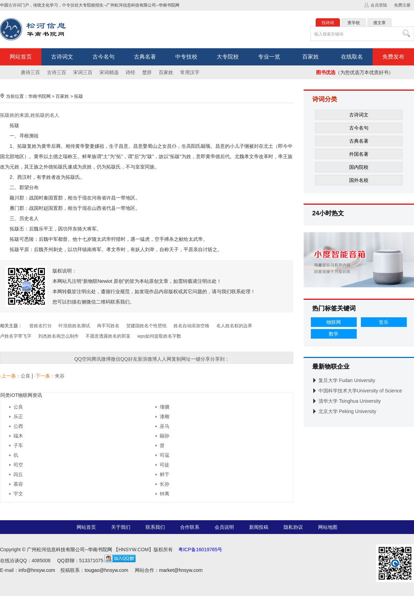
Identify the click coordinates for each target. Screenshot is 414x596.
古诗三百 (56, 72)
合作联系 (189, 527)
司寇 (164, 455)
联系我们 (155, 527)
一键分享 (200, 359)
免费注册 (402, 5)
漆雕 (164, 416)
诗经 (130, 72)
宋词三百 (82, 72)
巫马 (164, 426)
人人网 (164, 359)
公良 (26, 376)
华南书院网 (39, 96)
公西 (18, 426)
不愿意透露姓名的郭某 (108, 336)
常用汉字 (189, 72)
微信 (115, 359)
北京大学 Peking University (347, 411)
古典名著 (145, 57)
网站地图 (327, 527)
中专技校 (70, 5)
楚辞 (147, 72)
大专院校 (228, 57)
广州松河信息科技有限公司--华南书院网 (69, 549)
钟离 (164, 493)
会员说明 (224, 527)
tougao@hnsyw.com (106, 570)
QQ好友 (129, 359)
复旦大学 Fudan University (346, 380)
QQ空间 (82, 359)
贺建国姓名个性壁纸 (146, 325)
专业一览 (269, 57)
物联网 (333, 322)
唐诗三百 (30, 72)
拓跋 (78, 96)
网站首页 (21, 57)
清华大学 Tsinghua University (349, 401)
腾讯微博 (101, 359)
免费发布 (393, 57)
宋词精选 (109, 72)
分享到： (219, 359)
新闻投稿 (258, 527)
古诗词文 (62, 57)
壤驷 (164, 407)
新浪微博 (147, 359)
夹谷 (60, 376)
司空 (18, 464)
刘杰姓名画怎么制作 (58, 336)
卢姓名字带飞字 (15, 336)
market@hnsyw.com (181, 570)
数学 (333, 334)
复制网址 (181, 359)
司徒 (164, 464)
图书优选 (325, 72)
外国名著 (358, 154)
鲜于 (164, 474)
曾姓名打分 (40, 325)
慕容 (18, 484)
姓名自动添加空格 (191, 325)
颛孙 (164, 436)
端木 (18, 436)
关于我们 (120, 527)
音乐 (383, 322)
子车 (18, 445)
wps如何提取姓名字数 (159, 336)
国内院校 (358, 167)
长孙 (164, 484)
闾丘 (18, 474)
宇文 (18, 493)
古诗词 (14, 5)
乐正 (18, 416)
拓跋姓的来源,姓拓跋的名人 (29, 115)
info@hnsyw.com (37, 570)
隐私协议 (293, 527)
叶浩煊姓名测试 (74, 325)
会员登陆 (379, 5)
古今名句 (103, 57)
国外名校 (358, 180)
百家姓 (310, 57)
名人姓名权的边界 (234, 325)
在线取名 (352, 57)
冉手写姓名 (108, 325)
